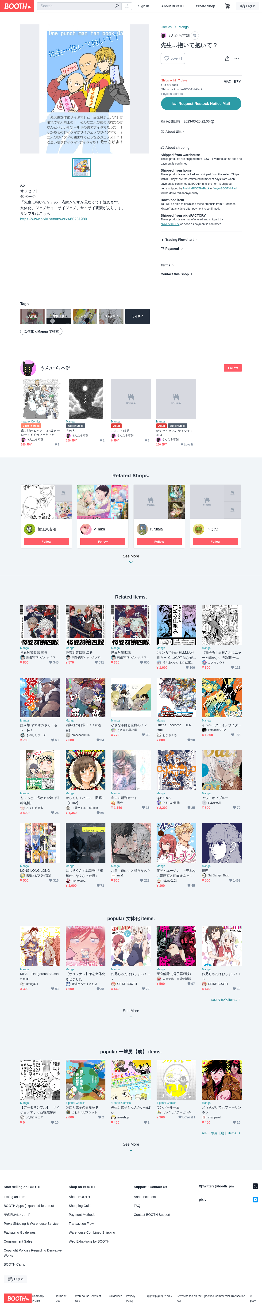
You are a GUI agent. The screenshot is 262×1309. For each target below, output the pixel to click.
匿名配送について (17, 1215)
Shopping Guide (80, 1206)
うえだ (212, 529)
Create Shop (205, 6)
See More (131, 560)
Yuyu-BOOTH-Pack (225, 188)
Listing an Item (14, 1197)
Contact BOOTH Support (152, 1215)
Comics (166, 27)
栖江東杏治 (47, 529)
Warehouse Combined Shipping (92, 1232)
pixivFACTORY (170, 224)
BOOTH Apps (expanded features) (29, 1206)
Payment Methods (82, 1215)
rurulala (156, 529)
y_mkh (99, 529)
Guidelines (115, 1296)
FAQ (137, 1206)
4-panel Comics (30, 421)
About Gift (173, 132)
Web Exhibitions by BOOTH (89, 1241)
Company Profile (38, 1298)
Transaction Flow (81, 1223)
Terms (165, 265)
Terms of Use (60, 1298)
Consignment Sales (18, 1241)
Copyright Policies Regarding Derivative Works (33, 1252)
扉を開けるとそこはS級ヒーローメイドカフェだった (40, 433)
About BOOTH (172, 6)
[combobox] (79, 6)
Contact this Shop (175, 274)
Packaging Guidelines (19, 1232)
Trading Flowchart (179, 240)
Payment (172, 248)
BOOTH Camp (14, 1264)
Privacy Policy (130, 1298)
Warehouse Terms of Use (88, 1298)
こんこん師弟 (120, 431)
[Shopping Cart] (227, 6)
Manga (184, 27)
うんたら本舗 (55, 368)
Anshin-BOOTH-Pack (196, 188)
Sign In (143, 6)
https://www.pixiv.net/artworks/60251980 (53, 219)
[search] (117, 6)
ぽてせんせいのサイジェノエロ (174, 433)
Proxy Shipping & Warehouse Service (31, 1223)
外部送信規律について (159, 1298)
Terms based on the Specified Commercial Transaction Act (211, 1298)
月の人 (70, 431)
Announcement (145, 1197)
